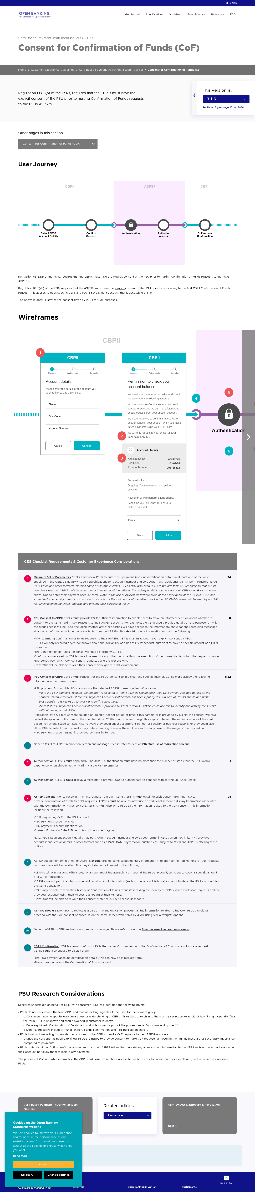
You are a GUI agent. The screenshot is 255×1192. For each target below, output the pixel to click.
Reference (217, 14)
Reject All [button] (27, 1175)
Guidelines (175, 14)
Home (22, 69)
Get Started (132, 14)
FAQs (233, 14)
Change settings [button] (59, 1175)
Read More (20, 1156)
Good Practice (196, 14)
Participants (189, 1187)
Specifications (154, 14)
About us (78, 1187)
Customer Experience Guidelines (52, 69)
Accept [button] (43, 1164)
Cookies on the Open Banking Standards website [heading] (35, 1125)
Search (231, 3)
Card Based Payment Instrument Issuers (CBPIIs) (111, 69)
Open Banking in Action (141, 1187)
